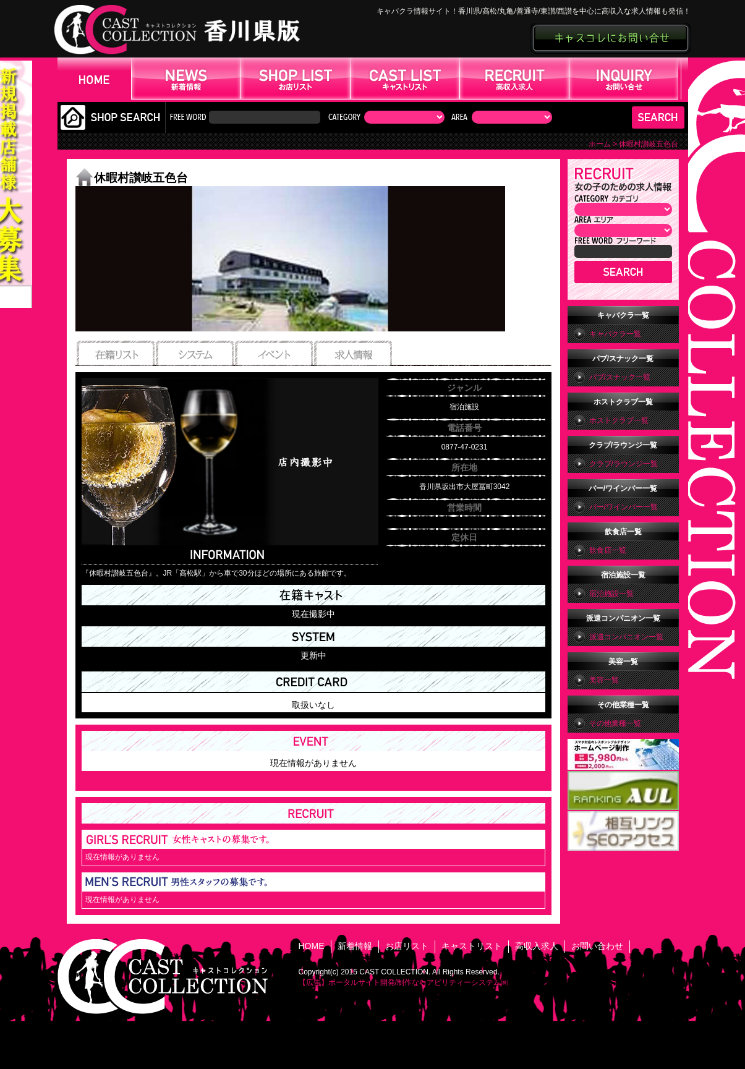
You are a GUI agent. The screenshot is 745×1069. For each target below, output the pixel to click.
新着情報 (355, 946)
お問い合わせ (597, 946)
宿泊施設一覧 (611, 593)
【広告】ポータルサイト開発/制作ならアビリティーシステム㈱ (403, 982)
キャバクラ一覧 (615, 334)
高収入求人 (536, 946)
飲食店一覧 (607, 550)
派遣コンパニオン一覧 (626, 636)
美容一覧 (604, 680)
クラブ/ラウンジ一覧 (623, 463)
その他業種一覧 (615, 723)
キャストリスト (471, 946)
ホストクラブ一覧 (619, 420)
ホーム (600, 144)
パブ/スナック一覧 (619, 377)
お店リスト (406, 946)
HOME (312, 946)
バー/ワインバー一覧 (623, 507)
